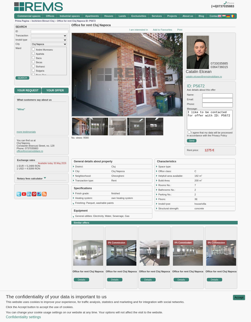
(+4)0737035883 (222, 6)
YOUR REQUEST (27, 90)
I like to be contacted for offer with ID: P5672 (210, 120)
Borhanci (40, 66)
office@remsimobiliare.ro (30, 151)
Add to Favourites (162, 29)
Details (81, 279)
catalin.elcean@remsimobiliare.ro (204, 76)
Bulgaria (40, 71)
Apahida (40, 54)
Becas (39, 62)
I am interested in (138, 29)
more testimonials (26, 131)
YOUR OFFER (55, 90)
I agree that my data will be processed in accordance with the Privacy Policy (209, 134)
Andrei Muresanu (44, 50)
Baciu (39, 58)
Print (179, 29)
